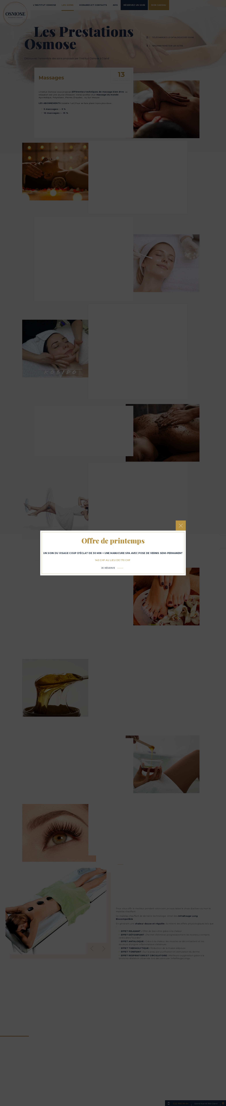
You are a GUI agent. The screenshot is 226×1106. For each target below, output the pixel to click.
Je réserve (108, 570)
